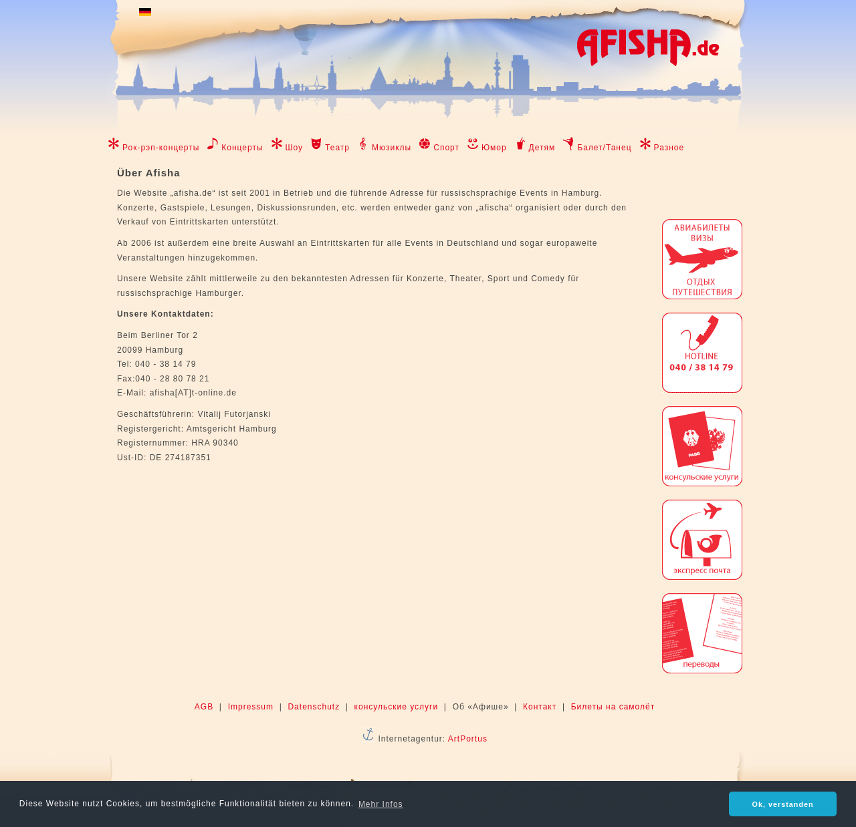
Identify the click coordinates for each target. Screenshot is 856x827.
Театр (337, 147)
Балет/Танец (604, 147)
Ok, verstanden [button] (783, 804)
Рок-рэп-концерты (160, 147)
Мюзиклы (391, 147)
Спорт (446, 147)
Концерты (242, 147)
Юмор (494, 147)
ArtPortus (468, 738)
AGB (204, 706)
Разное (669, 147)
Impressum (251, 706)
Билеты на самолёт (613, 706)
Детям (542, 147)
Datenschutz (314, 706)
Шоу (295, 147)
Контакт (539, 706)
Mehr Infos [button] (380, 804)
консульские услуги (396, 706)
